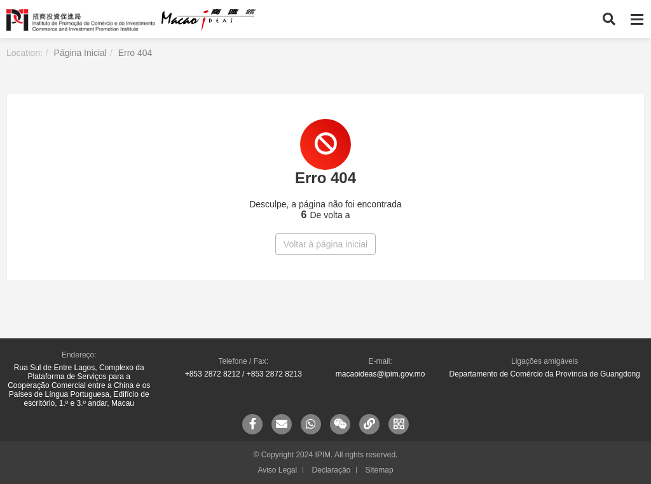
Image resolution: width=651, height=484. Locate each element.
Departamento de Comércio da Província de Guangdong (544, 374)
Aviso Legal (277, 470)
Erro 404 (135, 53)
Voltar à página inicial (325, 244)
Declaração (331, 470)
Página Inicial (80, 53)
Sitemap (380, 470)
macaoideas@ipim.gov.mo (380, 374)
